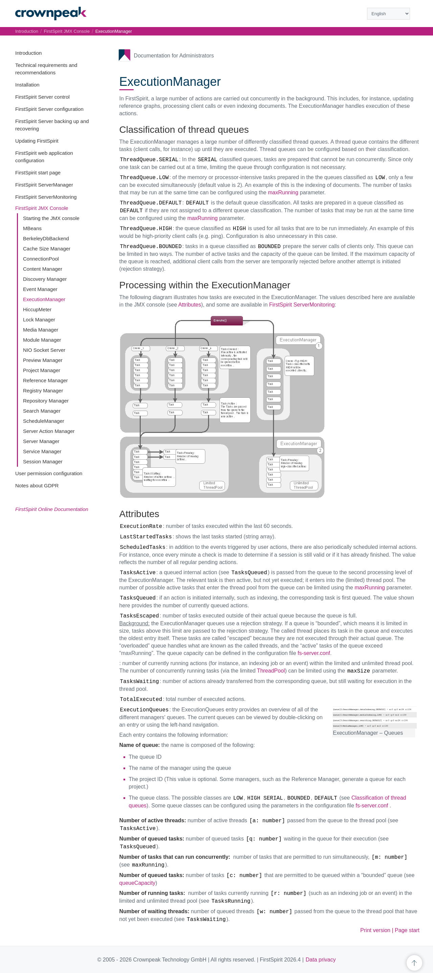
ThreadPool (271, 671)
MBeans (32, 228)
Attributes (189, 305)
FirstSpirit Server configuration (49, 109)
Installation (27, 85)
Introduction (28, 53)
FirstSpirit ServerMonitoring (46, 197)
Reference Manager (45, 380)
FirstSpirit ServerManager (44, 185)
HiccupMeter (37, 309)
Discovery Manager (45, 279)
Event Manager (40, 289)
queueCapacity (137, 883)
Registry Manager (43, 390)
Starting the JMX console (51, 218)
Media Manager (40, 330)
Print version (375, 930)
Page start (407, 930)
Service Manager (42, 451)
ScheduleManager (43, 421)
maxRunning (283, 192)
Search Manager (42, 411)
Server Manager (41, 441)
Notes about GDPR (37, 485)
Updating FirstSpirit (37, 141)
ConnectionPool (41, 259)
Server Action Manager (49, 431)
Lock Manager (39, 319)
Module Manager (42, 340)
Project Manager (41, 370)
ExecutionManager (44, 299)
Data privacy (321, 960)
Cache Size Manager (46, 248)
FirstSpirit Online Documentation (51, 509)
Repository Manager (46, 401)
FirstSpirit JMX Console (41, 208)
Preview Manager (43, 360)
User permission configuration (48, 473)
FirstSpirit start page (38, 172)
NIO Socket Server (44, 350)
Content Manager (42, 269)
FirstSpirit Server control (42, 97)
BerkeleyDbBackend (46, 238)
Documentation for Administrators (174, 55)
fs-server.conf (314, 653)
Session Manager (43, 461)
